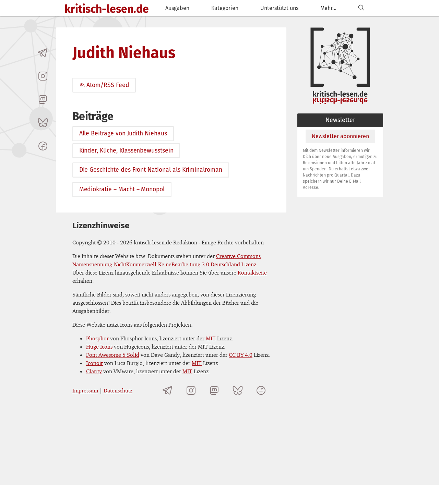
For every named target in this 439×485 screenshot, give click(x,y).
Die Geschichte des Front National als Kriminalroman (150, 169)
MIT (211, 338)
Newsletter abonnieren (340, 136)
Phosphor (97, 338)
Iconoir (94, 363)
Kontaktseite (252, 272)
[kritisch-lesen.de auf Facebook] (43, 146)
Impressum (85, 390)
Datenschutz (118, 390)
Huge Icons (99, 346)
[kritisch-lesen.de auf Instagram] (43, 76)
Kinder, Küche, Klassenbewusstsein (126, 150)
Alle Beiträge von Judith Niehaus (123, 133)
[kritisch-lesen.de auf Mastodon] (43, 99)
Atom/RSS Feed (104, 85)
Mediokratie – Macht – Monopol (122, 189)
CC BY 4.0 (240, 354)
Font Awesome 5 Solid (112, 354)
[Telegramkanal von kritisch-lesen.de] (43, 53)
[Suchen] (361, 8)
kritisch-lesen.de (106, 8)
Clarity (94, 371)
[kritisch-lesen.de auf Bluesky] (43, 123)
